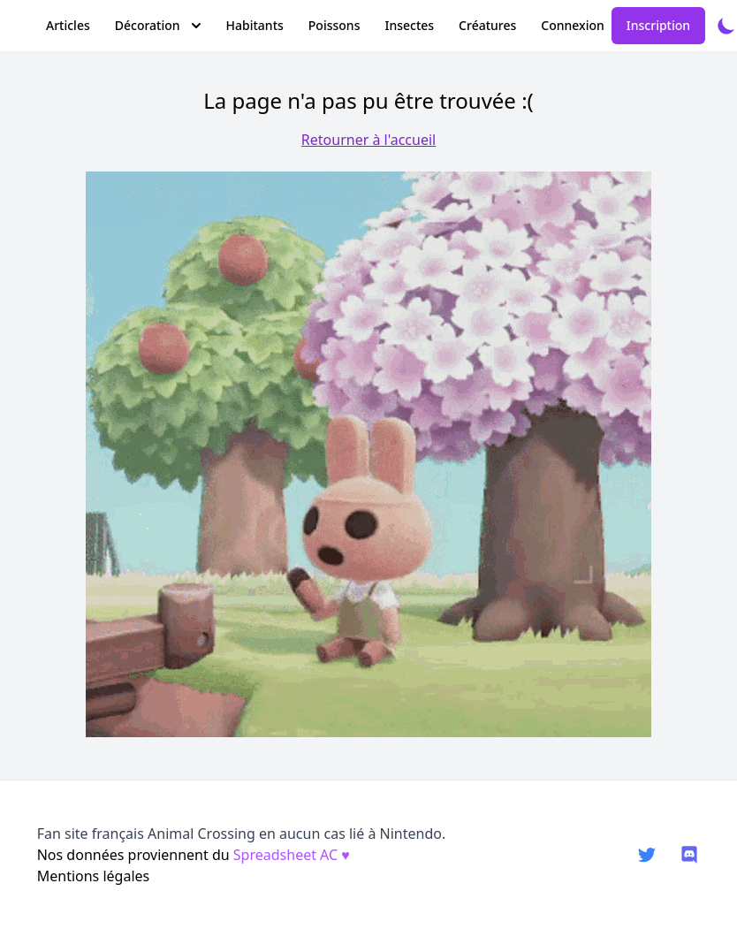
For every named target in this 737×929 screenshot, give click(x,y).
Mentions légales (93, 876)
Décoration (158, 25)
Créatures (487, 25)
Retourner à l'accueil (368, 139)
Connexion (572, 25)
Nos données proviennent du (193, 854)
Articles (68, 25)
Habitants (255, 25)
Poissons (334, 25)
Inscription (658, 25)
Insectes (409, 25)
